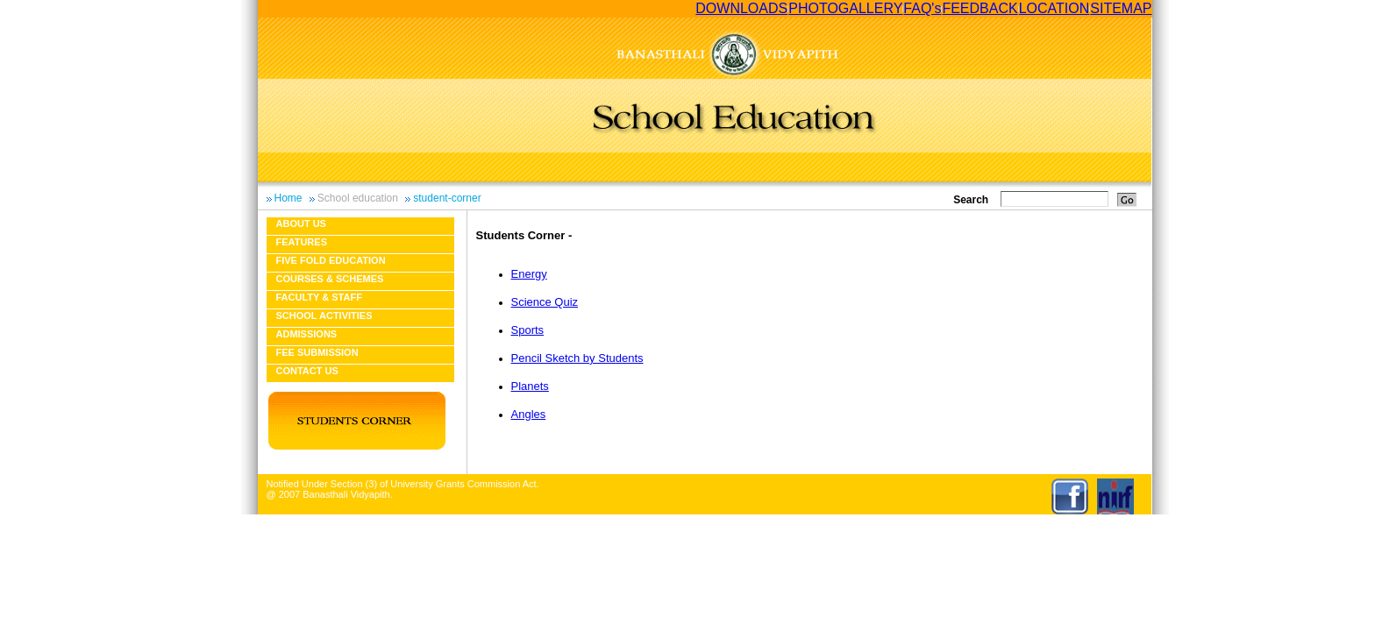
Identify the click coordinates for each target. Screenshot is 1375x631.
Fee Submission (317, 352)
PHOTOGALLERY (845, 8)
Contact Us (307, 370)
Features (301, 242)
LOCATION (1054, 8)
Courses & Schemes (330, 278)
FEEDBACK (979, 8)
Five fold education (331, 260)
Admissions (307, 334)
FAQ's (922, 8)
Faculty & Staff (319, 297)
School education (357, 198)
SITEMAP (1120, 8)
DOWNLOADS (741, 8)
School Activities (324, 315)
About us (301, 223)
